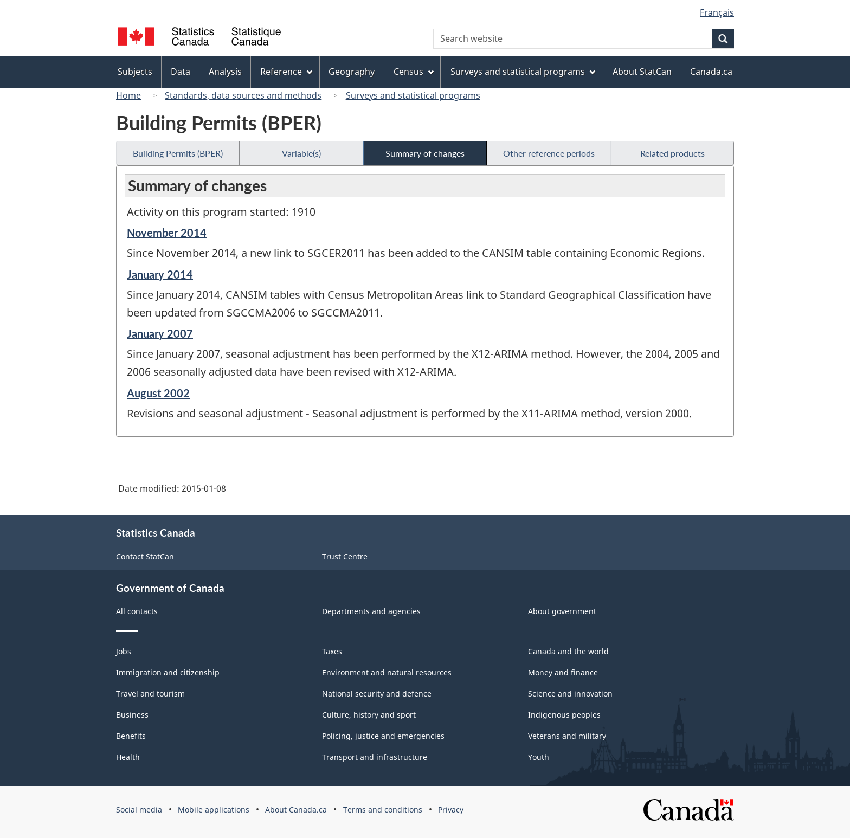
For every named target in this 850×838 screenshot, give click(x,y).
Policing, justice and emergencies (383, 736)
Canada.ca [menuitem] (711, 72)
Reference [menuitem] (286, 72)
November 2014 (167, 232)
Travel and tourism (150, 693)
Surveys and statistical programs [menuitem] (522, 72)
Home (128, 95)
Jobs (123, 651)
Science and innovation (570, 693)
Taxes (332, 651)
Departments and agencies (371, 611)
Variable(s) (301, 153)
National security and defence (377, 693)
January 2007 (160, 333)
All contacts (137, 611)
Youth (538, 757)
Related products (672, 153)
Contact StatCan (145, 556)
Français (717, 12)
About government (562, 611)
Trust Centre (345, 556)
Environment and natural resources (387, 672)
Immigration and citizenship (168, 672)
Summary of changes (425, 153)
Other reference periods (549, 153)
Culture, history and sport (369, 715)
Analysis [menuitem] (225, 72)
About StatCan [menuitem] (642, 72)
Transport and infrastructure (374, 757)
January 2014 (160, 274)
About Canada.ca (296, 809)
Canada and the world (568, 651)
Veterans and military (567, 736)
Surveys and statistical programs (413, 95)
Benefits (131, 736)
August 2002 (158, 392)
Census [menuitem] (414, 72)
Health (128, 757)
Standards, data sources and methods (243, 95)
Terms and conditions (382, 809)
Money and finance (563, 672)
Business (132, 715)
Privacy (450, 809)
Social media (139, 809)
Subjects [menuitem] (135, 72)
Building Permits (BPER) (178, 153)
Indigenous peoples (564, 715)
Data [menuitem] (180, 72)
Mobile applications (213, 809)
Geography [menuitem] (352, 72)
